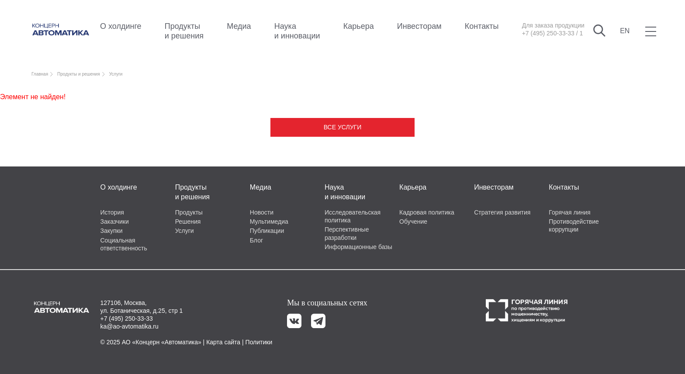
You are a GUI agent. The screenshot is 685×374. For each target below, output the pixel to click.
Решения (188, 221)
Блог (256, 240)
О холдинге (121, 26)
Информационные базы (358, 246)
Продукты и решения (184, 31)
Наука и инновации (297, 31)
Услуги (184, 230)
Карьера (358, 26)
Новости (261, 212)
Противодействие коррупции (574, 225)
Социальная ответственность (123, 244)
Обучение (413, 221)
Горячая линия (569, 212)
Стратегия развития (502, 212)
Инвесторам (419, 26)
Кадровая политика (426, 212)
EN (625, 31)
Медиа (239, 26)
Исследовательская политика (353, 216)
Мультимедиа (269, 221)
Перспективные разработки (347, 233)
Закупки (111, 230)
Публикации (267, 230)
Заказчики (114, 221)
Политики (259, 342)
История (112, 212)
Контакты (482, 26)
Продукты (189, 212)
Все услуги (342, 127)
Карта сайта (223, 342)
